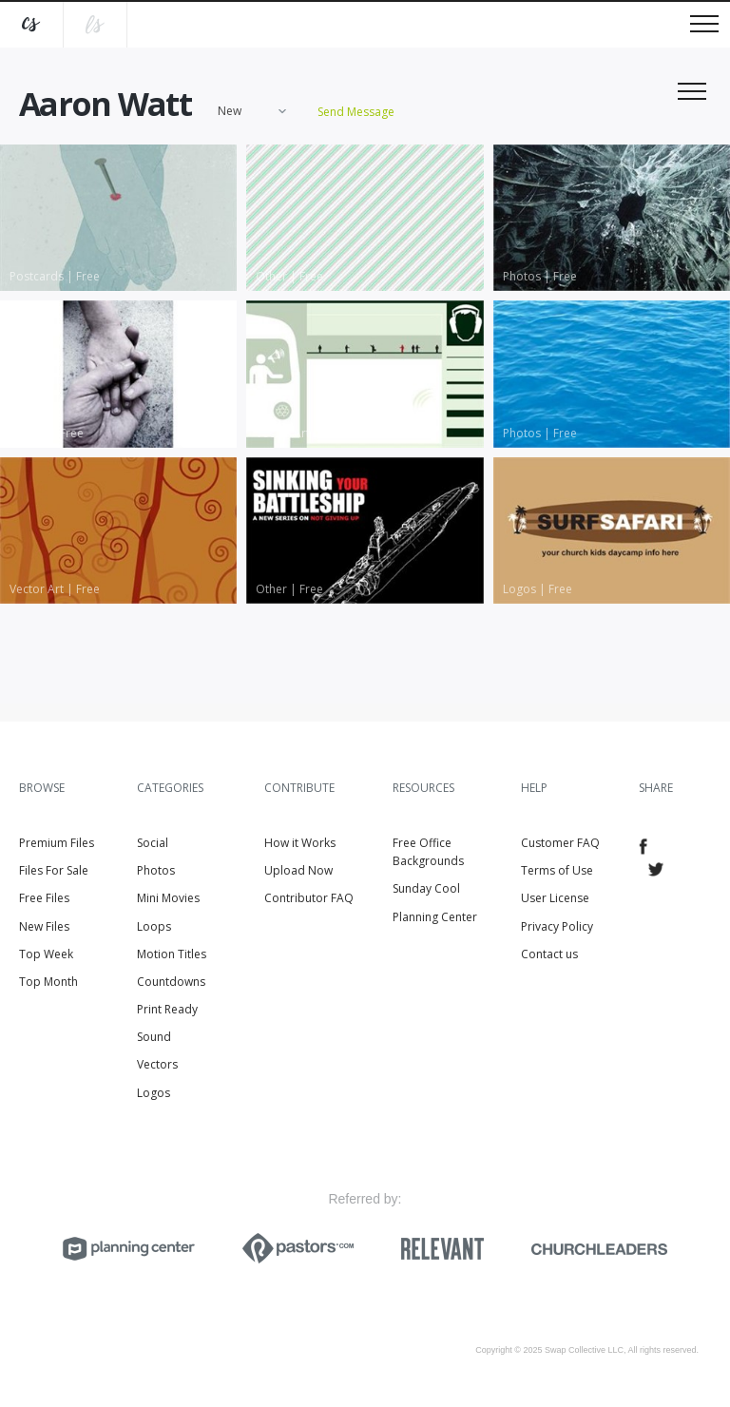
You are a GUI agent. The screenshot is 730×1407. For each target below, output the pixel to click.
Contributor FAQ (309, 898)
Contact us (549, 954)
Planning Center (435, 917)
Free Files (44, 898)
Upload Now (298, 870)
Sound (154, 1037)
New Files (44, 926)
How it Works (300, 843)
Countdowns (171, 981)
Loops (154, 926)
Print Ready (167, 1009)
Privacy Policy (557, 926)
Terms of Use (557, 870)
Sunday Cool (426, 888)
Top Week (46, 954)
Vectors (157, 1064)
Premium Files (56, 843)
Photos (156, 870)
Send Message (355, 112)
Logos (153, 1093)
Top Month (48, 981)
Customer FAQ (560, 843)
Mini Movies (168, 898)
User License (555, 898)
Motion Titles (171, 954)
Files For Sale (53, 870)
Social (152, 843)
